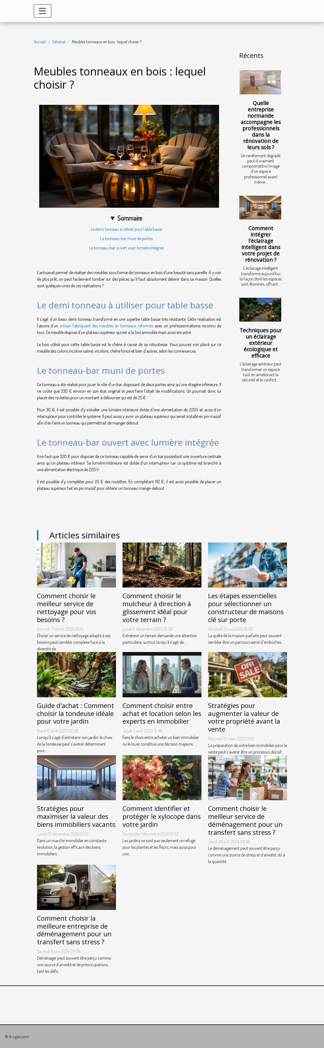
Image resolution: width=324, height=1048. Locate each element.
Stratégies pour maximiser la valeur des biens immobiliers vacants (76, 816)
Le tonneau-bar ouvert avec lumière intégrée (126, 248)
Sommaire (129, 218)
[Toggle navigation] (42, 11)
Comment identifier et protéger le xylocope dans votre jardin (162, 816)
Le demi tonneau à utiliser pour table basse (126, 229)
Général (58, 41)
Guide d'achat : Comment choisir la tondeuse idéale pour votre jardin (75, 713)
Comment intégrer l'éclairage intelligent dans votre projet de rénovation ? (260, 243)
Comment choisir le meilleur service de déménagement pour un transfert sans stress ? (245, 820)
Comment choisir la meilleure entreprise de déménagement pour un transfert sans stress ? (74, 930)
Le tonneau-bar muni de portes (126, 238)
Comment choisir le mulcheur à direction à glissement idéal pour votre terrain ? (157, 607)
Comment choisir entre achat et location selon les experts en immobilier (162, 713)
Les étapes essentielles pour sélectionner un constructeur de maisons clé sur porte (246, 607)
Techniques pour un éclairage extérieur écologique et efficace (261, 343)
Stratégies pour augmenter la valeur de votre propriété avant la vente (244, 717)
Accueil (40, 41)
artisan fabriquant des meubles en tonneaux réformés (106, 325)
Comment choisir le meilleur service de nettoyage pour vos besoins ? (66, 607)
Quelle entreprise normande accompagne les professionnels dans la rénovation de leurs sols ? (261, 125)
